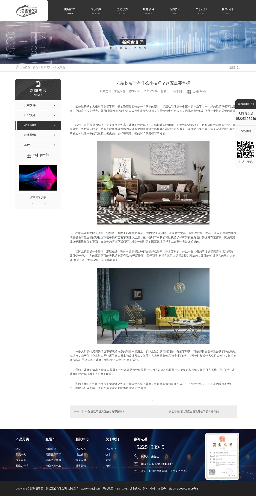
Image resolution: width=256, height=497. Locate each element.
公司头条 (81, 449)
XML (125, 489)
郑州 (152, 489)
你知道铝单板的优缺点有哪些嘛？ (105, 412)
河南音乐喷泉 (38, 197)
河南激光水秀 (53, 460)
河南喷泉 (51, 449)
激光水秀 (21, 455)
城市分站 (135, 489)
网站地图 (108, 489)
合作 (108, 466)
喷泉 (18, 449)
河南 (145, 489)
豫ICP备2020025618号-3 (183, 489)
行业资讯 (81, 455)
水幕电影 (21, 460)
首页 (35, 67)
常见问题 (60, 67)
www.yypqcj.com (90, 489)
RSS (118, 489)
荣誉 (108, 460)
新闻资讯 (46, 67)
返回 (234, 67)
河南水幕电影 (53, 466)
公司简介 (111, 449)
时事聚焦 (81, 466)
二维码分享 (200, 91)
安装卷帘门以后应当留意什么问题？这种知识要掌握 (199, 412)
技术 (108, 455)
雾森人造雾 (22, 466)
